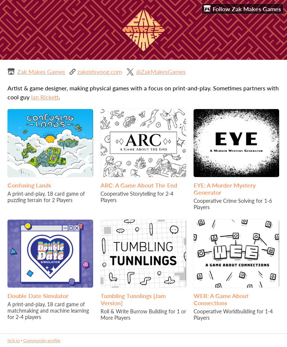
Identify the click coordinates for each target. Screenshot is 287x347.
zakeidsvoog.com (99, 71)
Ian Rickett (45, 96)
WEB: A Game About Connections (221, 299)
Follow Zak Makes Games (242, 8)
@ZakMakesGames (161, 71)
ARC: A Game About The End (139, 185)
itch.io (13, 340)
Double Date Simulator (37, 295)
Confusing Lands (29, 185)
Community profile (41, 340)
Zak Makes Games (41, 71)
